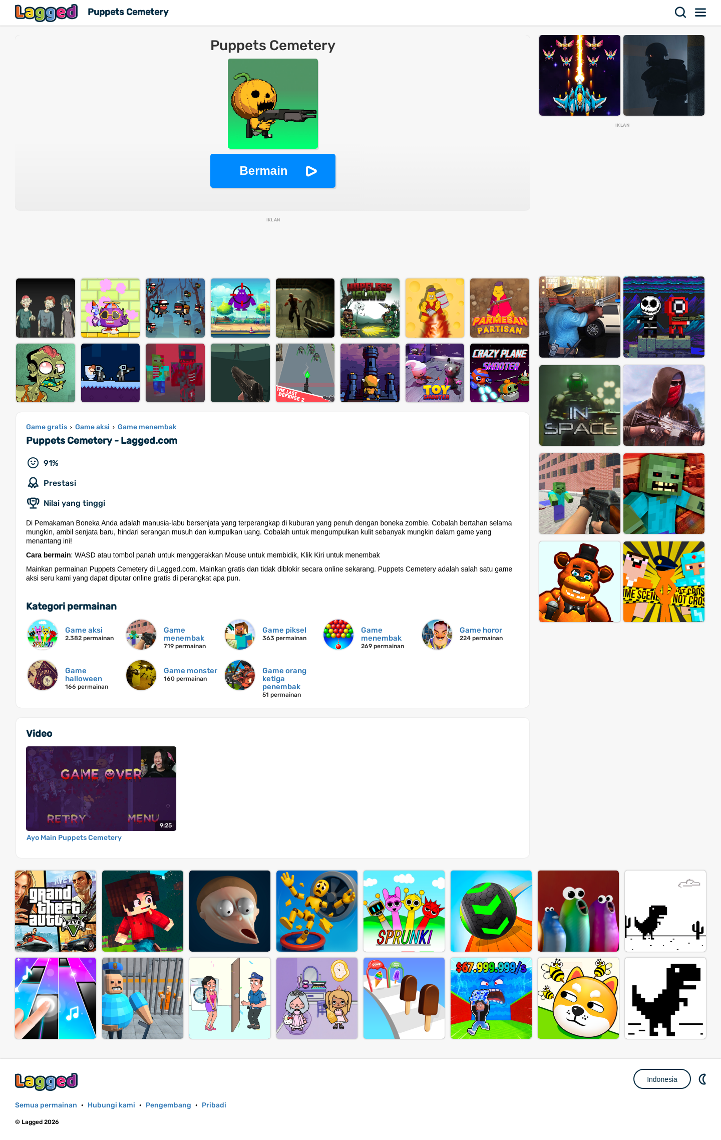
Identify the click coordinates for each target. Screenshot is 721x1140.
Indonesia (662, 1079)
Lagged (47, 13)
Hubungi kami (111, 1105)
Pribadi (214, 1105)
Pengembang (168, 1105)
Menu (701, 12)
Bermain (263, 170)
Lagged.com (47, 1081)
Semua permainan (46, 1105)
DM (703, 1079)
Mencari (681, 12)
